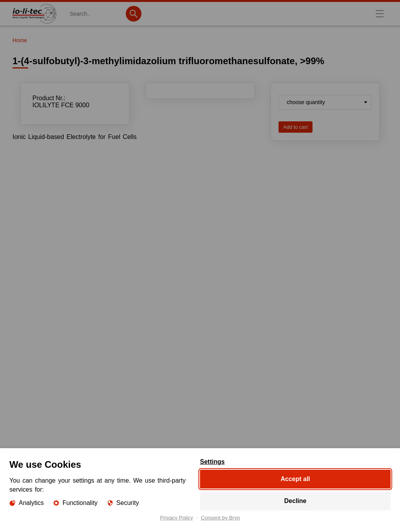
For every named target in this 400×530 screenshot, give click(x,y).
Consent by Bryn (220, 518)
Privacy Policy (176, 518)
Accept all (295, 479)
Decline (295, 501)
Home (19, 40)
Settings (212, 462)
